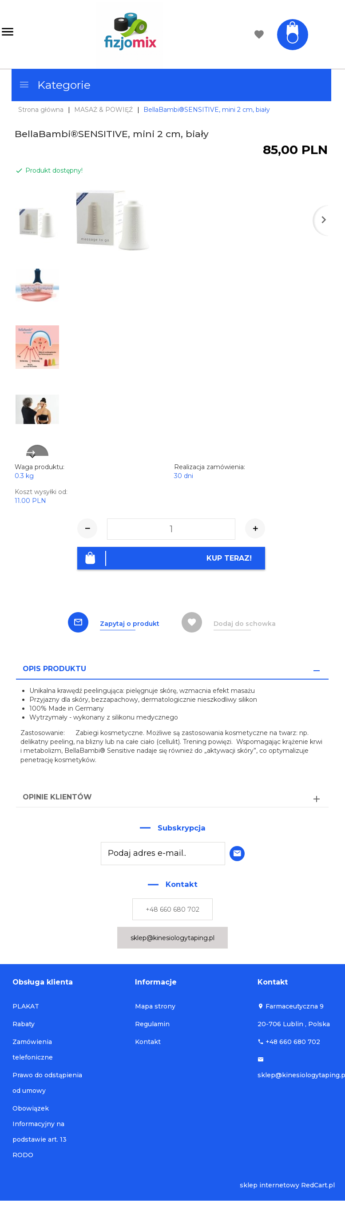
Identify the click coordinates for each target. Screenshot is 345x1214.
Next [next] (37, 450)
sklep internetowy (269, 1185)
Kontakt (148, 1042)
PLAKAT (25, 1006)
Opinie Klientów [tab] (57, 797)
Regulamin (152, 1024)
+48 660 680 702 (172, 909)
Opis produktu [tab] (54, 668)
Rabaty (23, 1024)
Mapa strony (155, 1006)
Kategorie (55, 84)
